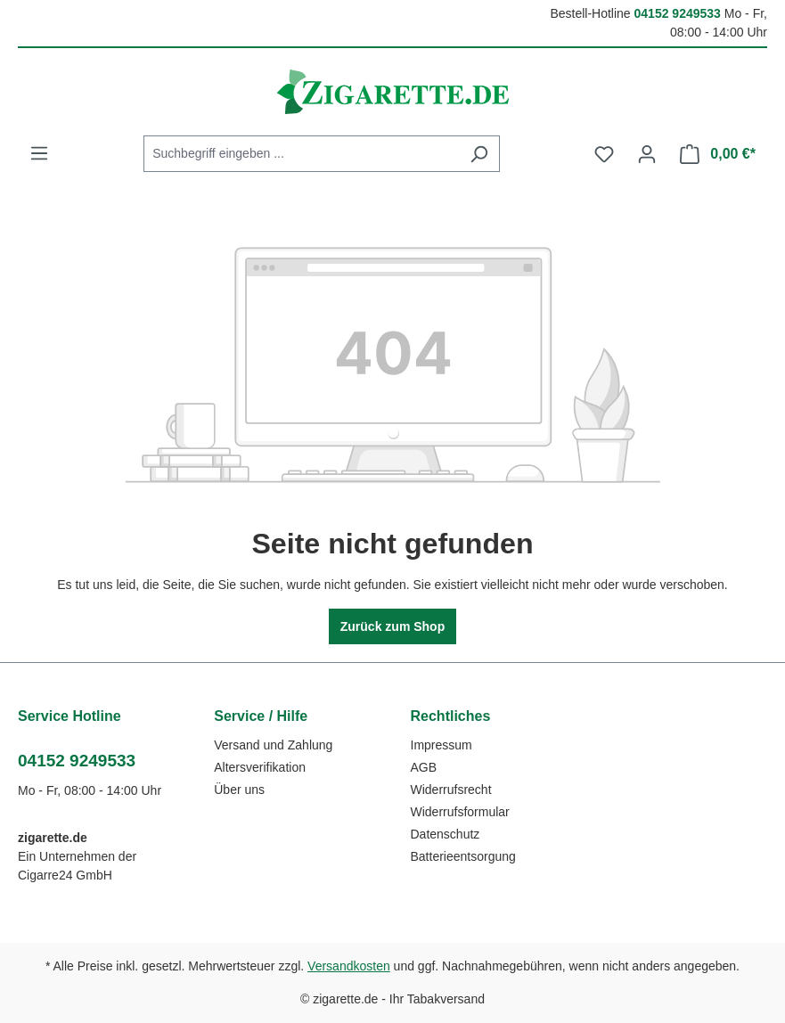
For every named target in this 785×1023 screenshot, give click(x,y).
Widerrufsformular (460, 812)
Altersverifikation (260, 767)
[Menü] (39, 153)
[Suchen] (479, 153)
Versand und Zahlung (273, 745)
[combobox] (301, 153)
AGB (424, 767)
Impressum (441, 745)
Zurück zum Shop (392, 626)
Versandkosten (348, 966)
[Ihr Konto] (647, 154)
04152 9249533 (677, 13)
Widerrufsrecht (451, 789)
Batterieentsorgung (463, 856)
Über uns (239, 789)
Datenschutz (445, 834)
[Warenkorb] (717, 154)
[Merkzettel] (604, 154)
